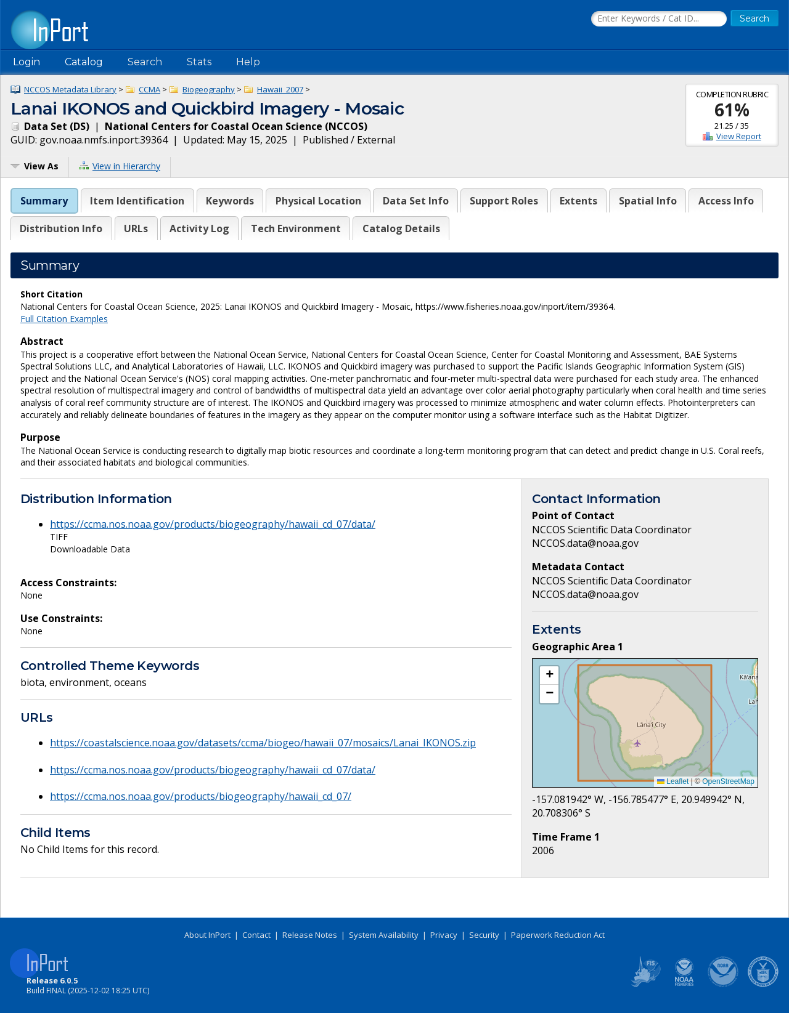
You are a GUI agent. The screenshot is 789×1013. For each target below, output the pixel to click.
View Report (738, 136)
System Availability (384, 934)
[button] (549, 675)
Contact (256, 934)
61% (732, 109)
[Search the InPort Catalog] (659, 19)
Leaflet (673, 781)
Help (248, 62)
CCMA (149, 89)
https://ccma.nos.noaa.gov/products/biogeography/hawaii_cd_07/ (200, 796)
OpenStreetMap (728, 781)
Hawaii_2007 (280, 89)
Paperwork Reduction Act (558, 934)
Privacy (443, 934)
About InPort (207, 934)
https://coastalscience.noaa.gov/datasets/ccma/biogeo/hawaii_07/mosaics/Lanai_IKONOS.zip (263, 742)
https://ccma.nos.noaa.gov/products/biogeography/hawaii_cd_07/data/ (212, 524)
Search (145, 62)
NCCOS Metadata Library (70, 89)
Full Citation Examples (64, 319)
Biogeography (208, 89)
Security (484, 934)
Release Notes (309, 934)
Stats (199, 62)
